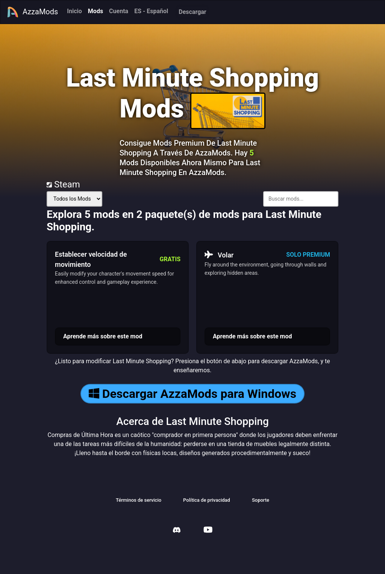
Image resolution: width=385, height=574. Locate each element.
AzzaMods (32, 12)
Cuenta (118, 11)
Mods (95, 11)
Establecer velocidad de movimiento (91, 259)
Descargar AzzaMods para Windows (192, 394)
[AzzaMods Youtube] (207, 530)
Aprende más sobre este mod (102, 336)
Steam (63, 184)
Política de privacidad (206, 500)
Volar (219, 254)
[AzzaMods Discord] (177, 531)
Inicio (74, 11)
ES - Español (151, 11)
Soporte (260, 500)
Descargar (192, 11)
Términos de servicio (138, 500)
